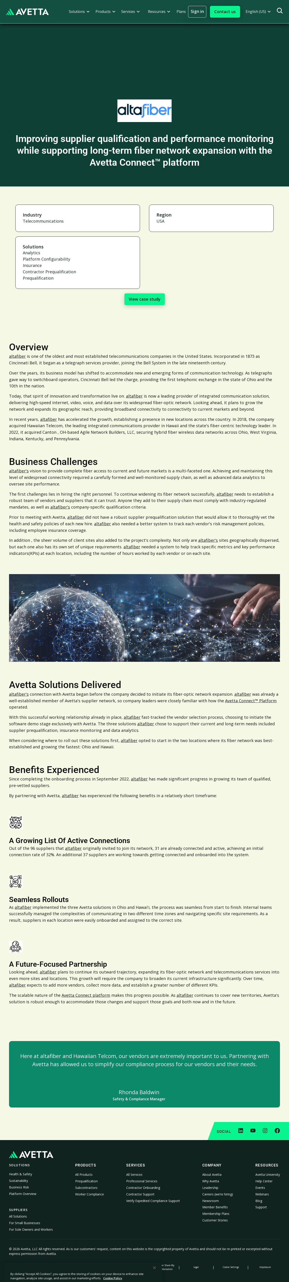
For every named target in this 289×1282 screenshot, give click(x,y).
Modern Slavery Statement (127, 1267)
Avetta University (267, 1174)
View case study (145, 299)
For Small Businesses (24, 1223)
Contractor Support (140, 1194)
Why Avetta (210, 1181)
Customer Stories (215, 1220)
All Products (84, 1174)
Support (261, 1207)
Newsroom (210, 1201)
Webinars (262, 1194)
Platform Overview (22, 1194)
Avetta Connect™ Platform (251, 700)
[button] (79, 12)
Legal (196, 1267)
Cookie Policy (58, 1267)
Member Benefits (215, 1207)
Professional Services (141, 1181)
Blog (258, 1201)
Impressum (265, 1267)
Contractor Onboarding (143, 1187)
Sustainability (18, 1180)
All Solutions (18, 1216)
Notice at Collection (93, 1267)
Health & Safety (20, 1174)
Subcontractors (86, 1187)
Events (260, 1187)
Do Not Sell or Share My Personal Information (161, 1267)
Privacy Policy (24, 1267)
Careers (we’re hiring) (217, 1194)
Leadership (210, 1187)
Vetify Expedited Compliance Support (153, 1201)
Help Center (264, 1181)
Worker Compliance (89, 1194)
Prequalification (86, 1181)
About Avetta (211, 1174)
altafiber (17, 356)
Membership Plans (215, 1213)
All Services (134, 1174)
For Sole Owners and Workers (31, 1229)
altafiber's (19, 471)
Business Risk (19, 1187)
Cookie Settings (231, 1267)
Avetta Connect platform (86, 995)
